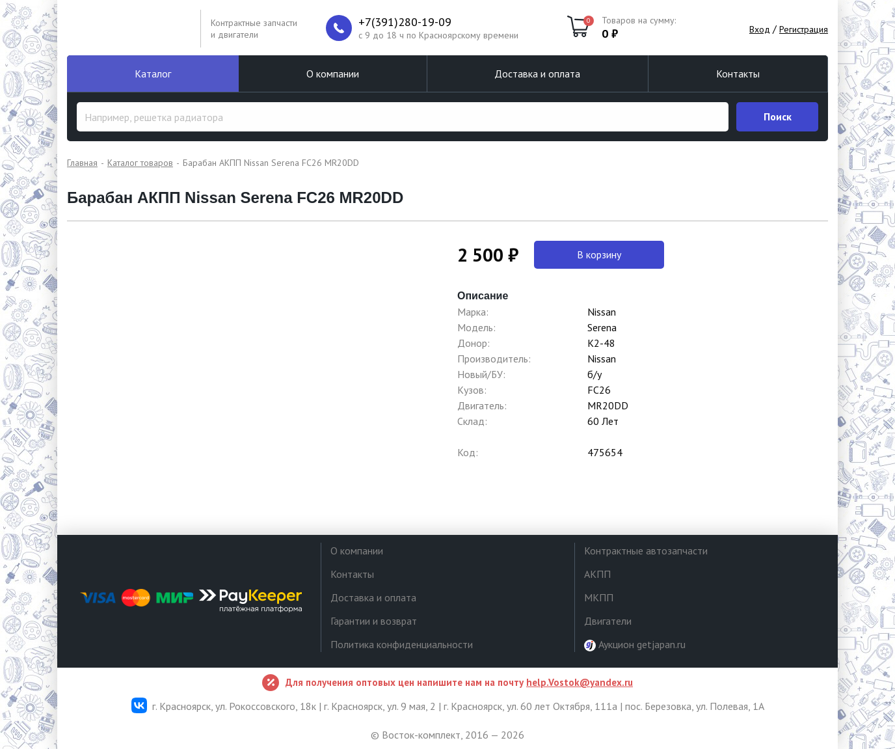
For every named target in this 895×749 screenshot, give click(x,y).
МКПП (598, 597)
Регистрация (803, 29)
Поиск (778, 116)
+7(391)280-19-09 (404, 22)
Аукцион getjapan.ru (635, 644)
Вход (759, 29)
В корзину (599, 254)
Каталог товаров (140, 163)
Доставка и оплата (537, 73)
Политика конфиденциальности (401, 644)
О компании (332, 73)
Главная (82, 163)
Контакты (738, 73)
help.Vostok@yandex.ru (579, 682)
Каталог (153, 73)
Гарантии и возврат (373, 620)
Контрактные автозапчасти (646, 550)
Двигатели (608, 620)
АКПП (597, 573)
